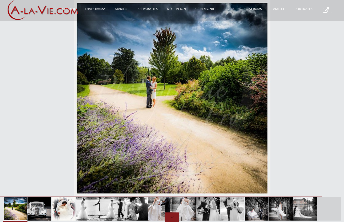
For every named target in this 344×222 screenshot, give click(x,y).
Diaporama (95, 9)
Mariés (121, 9)
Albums (255, 9)
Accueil (69, 9)
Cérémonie (205, 9)
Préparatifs (147, 9)
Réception (176, 9)
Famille (278, 9)
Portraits (304, 9)
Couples (232, 9)
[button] (329, 98)
